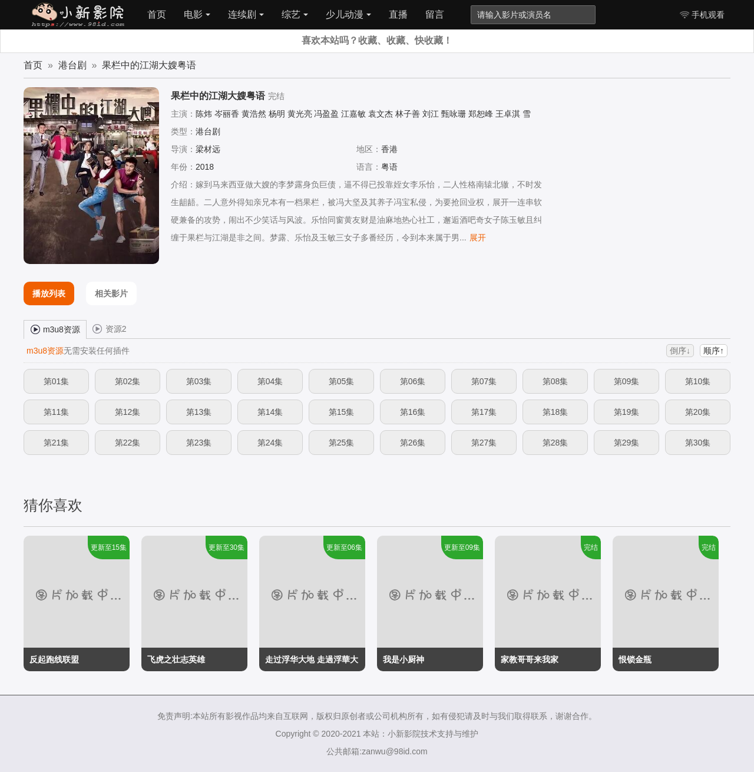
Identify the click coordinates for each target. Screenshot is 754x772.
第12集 (128, 412)
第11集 (57, 412)
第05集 (342, 381)
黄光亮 (299, 113)
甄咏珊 (453, 113)
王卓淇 (507, 113)
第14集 (270, 412)
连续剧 (246, 14)
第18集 (555, 412)
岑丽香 (226, 113)
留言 (434, 14)
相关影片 (111, 293)
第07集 (484, 381)
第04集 (270, 381)
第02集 (128, 381)
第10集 (698, 381)
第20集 (698, 412)
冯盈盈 (326, 113)
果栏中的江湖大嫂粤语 (149, 65)
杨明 (277, 113)
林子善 (407, 113)
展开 (477, 237)
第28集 (555, 442)
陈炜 (204, 113)
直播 (398, 14)
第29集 (627, 442)
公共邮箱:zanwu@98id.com (376, 751)
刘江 (430, 113)
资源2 (109, 328)
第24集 (270, 442)
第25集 (342, 442)
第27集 (484, 442)
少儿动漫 (348, 14)
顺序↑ (713, 350)
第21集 (57, 442)
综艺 (295, 14)
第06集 (413, 381)
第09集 (627, 381)
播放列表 (48, 293)
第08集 (555, 381)
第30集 (698, 442)
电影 (197, 14)
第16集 (413, 412)
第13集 (199, 412)
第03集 (199, 381)
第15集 (342, 412)
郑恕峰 (480, 113)
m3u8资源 (55, 329)
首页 (156, 14)
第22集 (128, 442)
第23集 (199, 442)
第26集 (413, 442)
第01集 (57, 381)
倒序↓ (680, 350)
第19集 (627, 412)
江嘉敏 (353, 113)
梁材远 (208, 149)
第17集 (484, 412)
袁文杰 (380, 113)
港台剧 (72, 65)
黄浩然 (254, 113)
